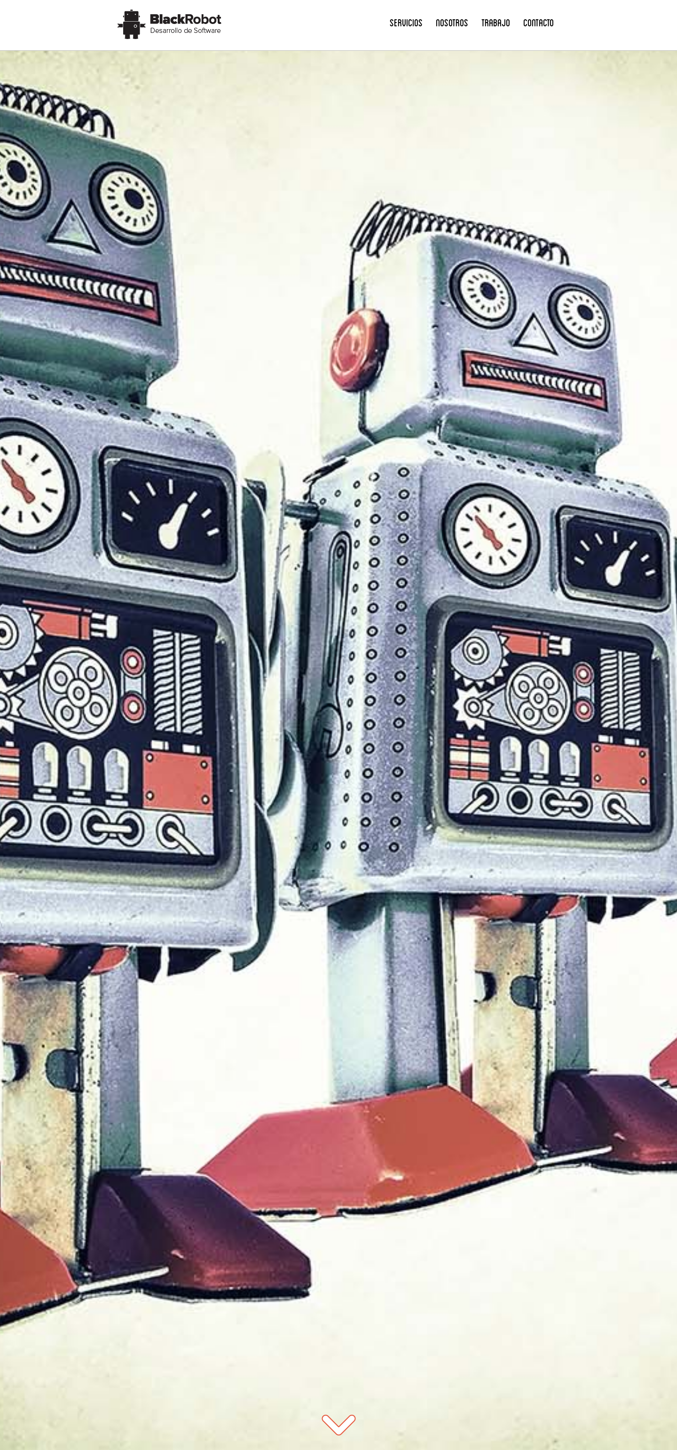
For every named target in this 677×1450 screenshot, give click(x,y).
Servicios (406, 22)
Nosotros (452, 22)
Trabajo (495, 22)
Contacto (538, 22)
